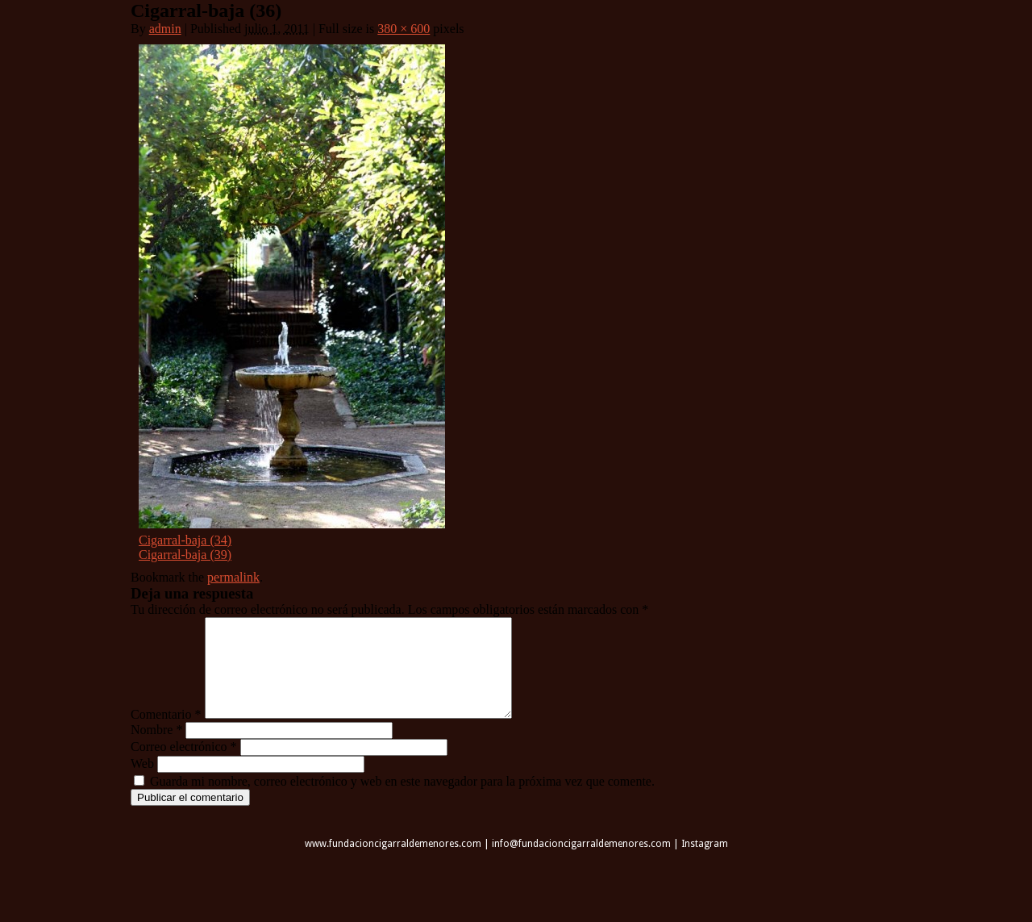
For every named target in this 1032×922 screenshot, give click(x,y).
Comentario (166, 734)
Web (142, 783)
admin (165, 28)
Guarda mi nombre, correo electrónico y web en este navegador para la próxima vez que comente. (402, 800)
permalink (233, 577)
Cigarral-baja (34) (185, 540)
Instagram (704, 863)
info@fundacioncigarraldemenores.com (581, 863)
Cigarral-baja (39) (185, 554)
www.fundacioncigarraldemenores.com (393, 863)
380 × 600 (403, 28)
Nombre (156, 749)
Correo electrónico (184, 766)
